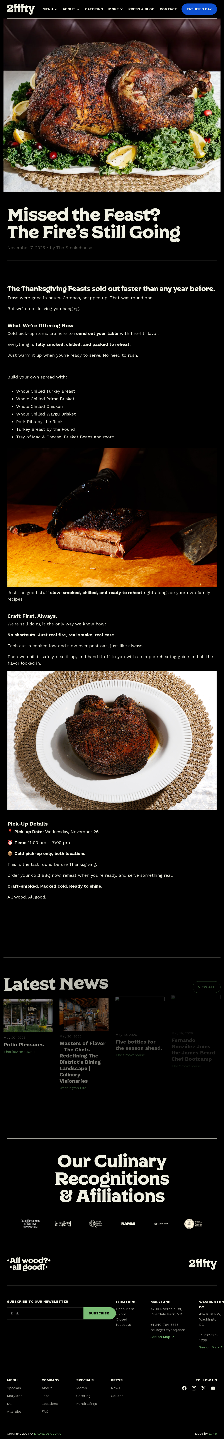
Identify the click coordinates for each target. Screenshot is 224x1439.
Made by (206, 1433)
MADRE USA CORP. (47, 1433)
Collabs (117, 1396)
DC (9, 1404)
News (115, 1388)
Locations (50, 1404)
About (47, 1388)
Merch (81, 1388)
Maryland (15, 1396)
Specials (14, 1388)
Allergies (14, 1411)
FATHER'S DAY (199, 9)
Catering (83, 1396)
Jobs (45, 1396)
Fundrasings (86, 1404)
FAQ (45, 1411)
